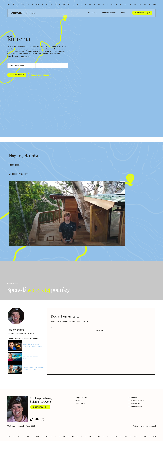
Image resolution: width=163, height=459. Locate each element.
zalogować (63, 321)
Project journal (109, 13)
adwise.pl (152, 426)
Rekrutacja (92, 13)
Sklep (122, 13)
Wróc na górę (101, 330)
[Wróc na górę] (52, 327)
